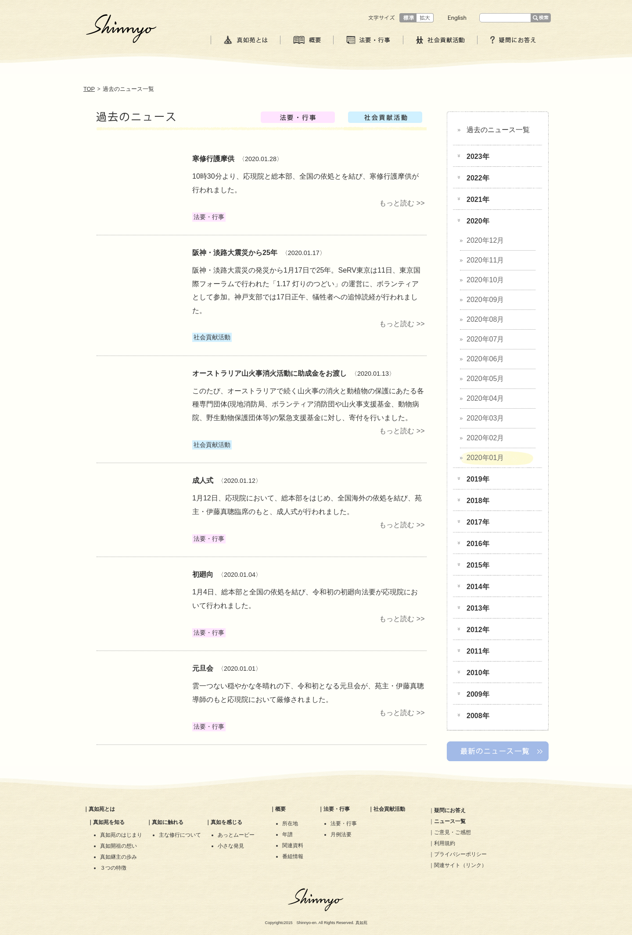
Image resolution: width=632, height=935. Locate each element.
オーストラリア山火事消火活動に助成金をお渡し (269, 373)
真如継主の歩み (118, 857)
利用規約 (444, 843)
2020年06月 (485, 359)
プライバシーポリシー (460, 854)
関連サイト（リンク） (460, 865)
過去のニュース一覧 (498, 129)
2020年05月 (485, 378)
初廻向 (202, 574)
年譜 (287, 834)
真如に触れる (167, 822)
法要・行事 (336, 809)
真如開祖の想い (118, 846)
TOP (89, 89)
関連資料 (292, 845)
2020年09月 (485, 299)
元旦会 (202, 668)
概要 (280, 809)
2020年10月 (485, 280)
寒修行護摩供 (213, 158)
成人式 (202, 480)
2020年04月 (485, 398)
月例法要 (341, 834)
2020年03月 (485, 418)
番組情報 (292, 856)
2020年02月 (485, 438)
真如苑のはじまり (121, 835)
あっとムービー (236, 835)
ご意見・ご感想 (452, 832)
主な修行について (180, 835)
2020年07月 (485, 339)
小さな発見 (231, 846)
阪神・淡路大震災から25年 (234, 252)
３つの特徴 (113, 868)
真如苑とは (102, 809)
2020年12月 (485, 240)
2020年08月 (485, 319)
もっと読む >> (401, 203)
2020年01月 (485, 457)
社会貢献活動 (389, 809)
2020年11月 (485, 260)
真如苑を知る (109, 822)
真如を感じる (226, 822)
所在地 (290, 823)
